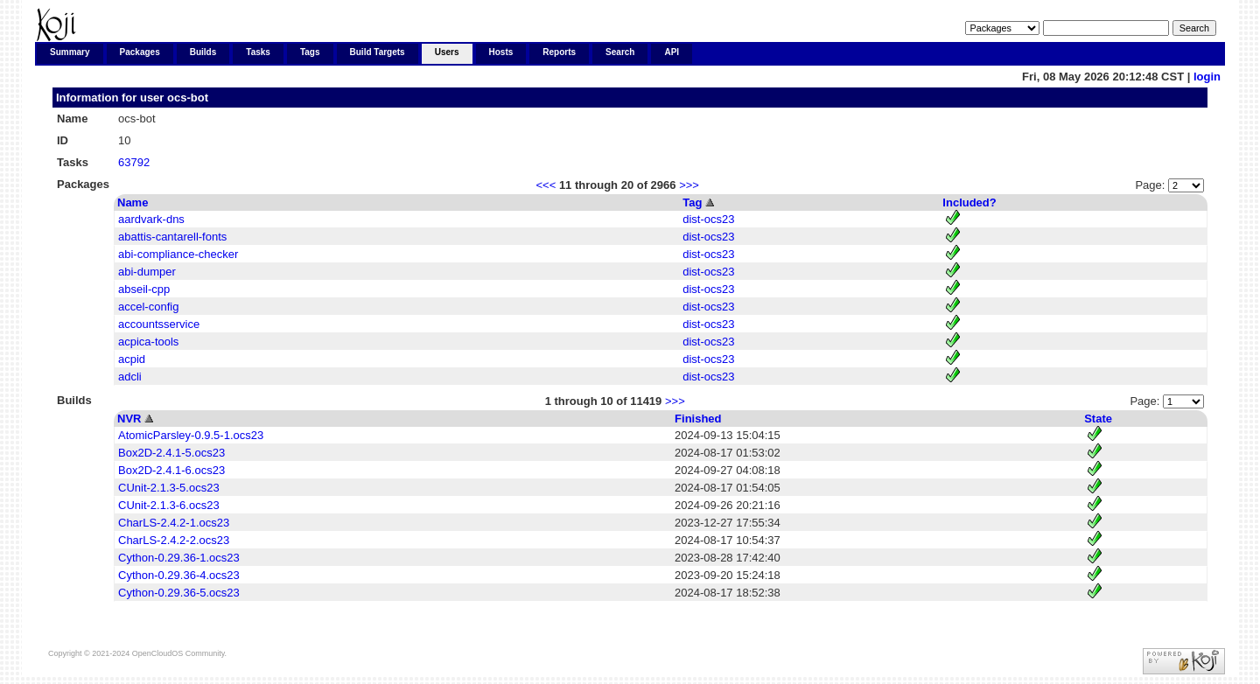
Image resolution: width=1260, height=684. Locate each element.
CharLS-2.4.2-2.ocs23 (173, 540)
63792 (134, 162)
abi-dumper (147, 271)
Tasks (258, 52)
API (671, 52)
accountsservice (159, 324)
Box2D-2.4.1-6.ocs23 (171, 470)
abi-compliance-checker (178, 254)
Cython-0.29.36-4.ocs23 (179, 575)
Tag (692, 202)
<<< (546, 185)
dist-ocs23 (708, 219)
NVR (129, 418)
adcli (130, 376)
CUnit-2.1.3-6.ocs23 (169, 505)
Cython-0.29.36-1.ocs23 (179, 557)
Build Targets (377, 52)
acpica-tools (148, 341)
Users (447, 52)
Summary (70, 52)
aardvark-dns (151, 219)
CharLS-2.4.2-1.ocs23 (173, 522)
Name (132, 202)
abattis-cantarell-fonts (172, 236)
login (1207, 76)
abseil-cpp (144, 289)
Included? (969, 202)
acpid (131, 359)
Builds (203, 52)
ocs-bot (187, 97)
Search (620, 52)
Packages (140, 52)
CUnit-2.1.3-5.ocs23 (169, 487)
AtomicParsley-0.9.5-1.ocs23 (190, 435)
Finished (698, 418)
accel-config (148, 306)
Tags (310, 52)
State (1098, 418)
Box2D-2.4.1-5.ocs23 (171, 452)
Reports (559, 52)
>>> (689, 185)
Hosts (501, 52)
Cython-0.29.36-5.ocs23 (179, 592)
